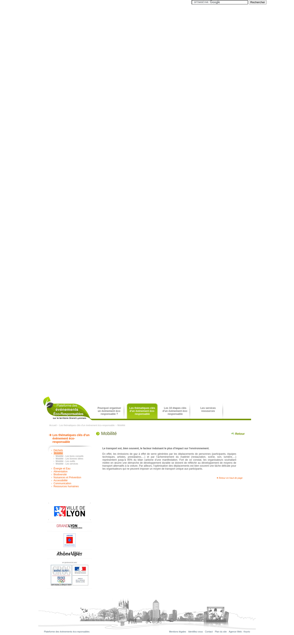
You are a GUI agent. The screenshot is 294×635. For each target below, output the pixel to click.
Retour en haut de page (231, 478)
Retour (240, 433)
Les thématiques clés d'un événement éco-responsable (86, 425)
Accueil (53, 425)
